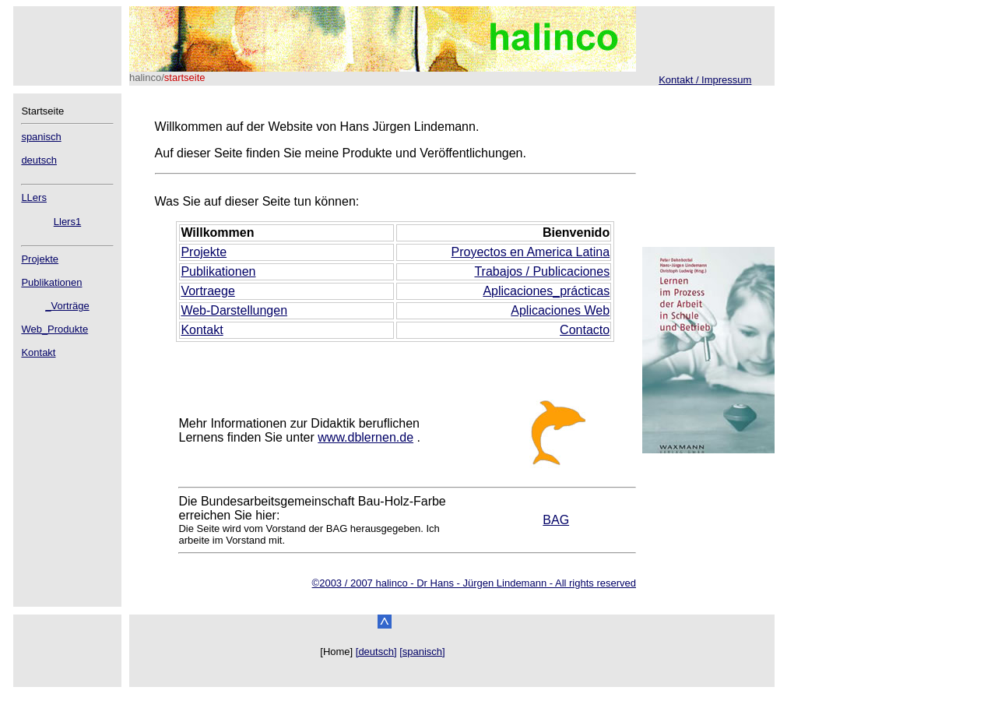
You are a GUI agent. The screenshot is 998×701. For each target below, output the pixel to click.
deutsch (39, 160)
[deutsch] (376, 651)
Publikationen (51, 282)
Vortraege (207, 291)
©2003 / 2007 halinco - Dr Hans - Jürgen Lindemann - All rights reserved (474, 583)
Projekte (39, 259)
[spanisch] (422, 651)
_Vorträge (67, 306)
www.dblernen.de (365, 437)
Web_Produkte (54, 329)
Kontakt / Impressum (705, 80)
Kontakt (38, 352)
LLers (34, 197)
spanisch (41, 137)
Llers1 (67, 221)
